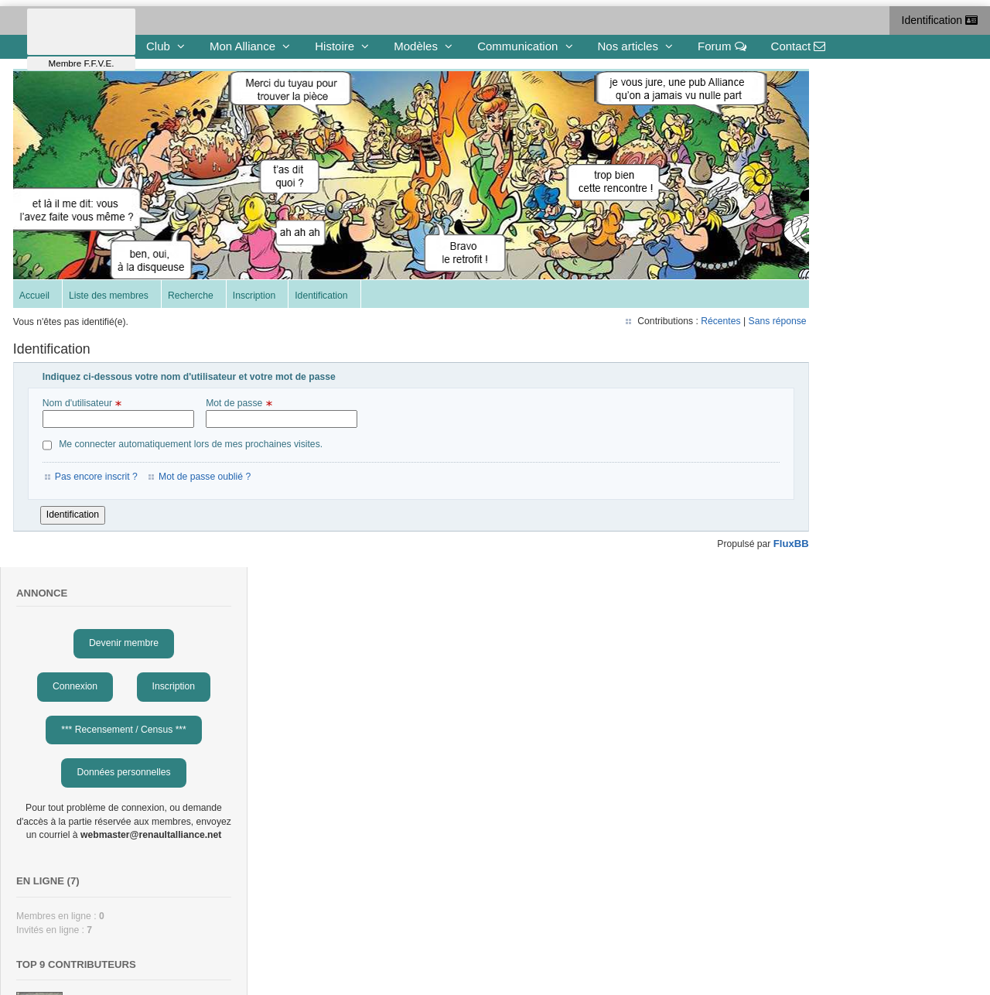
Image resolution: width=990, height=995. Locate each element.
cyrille (825, 537)
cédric (825, 490)
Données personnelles (866, 263)
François (831, 582)
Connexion (817, 177)
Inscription (256, 298)
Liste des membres (111, 298)
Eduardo (830, 629)
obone (826, 865)
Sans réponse (696, 323)
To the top (49, 949)
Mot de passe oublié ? (207, 479)
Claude (828, 814)
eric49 (825, 768)
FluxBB (709, 546)
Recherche (193, 298)
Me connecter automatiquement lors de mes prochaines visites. (185, 447)
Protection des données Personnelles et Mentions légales (719, 960)
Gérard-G (832, 721)
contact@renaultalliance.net (296, 960)
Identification (940, 20)
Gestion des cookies (548, 960)
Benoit (826, 675)
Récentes (639, 323)
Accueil (37, 298)
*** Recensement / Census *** (866, 220)
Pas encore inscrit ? (98, 479)
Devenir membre (866, 134)
